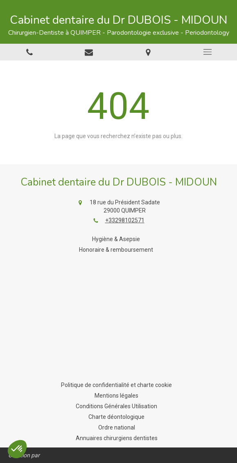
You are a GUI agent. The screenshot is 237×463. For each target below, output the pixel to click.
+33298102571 (124, 220)
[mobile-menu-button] (207, 52)
